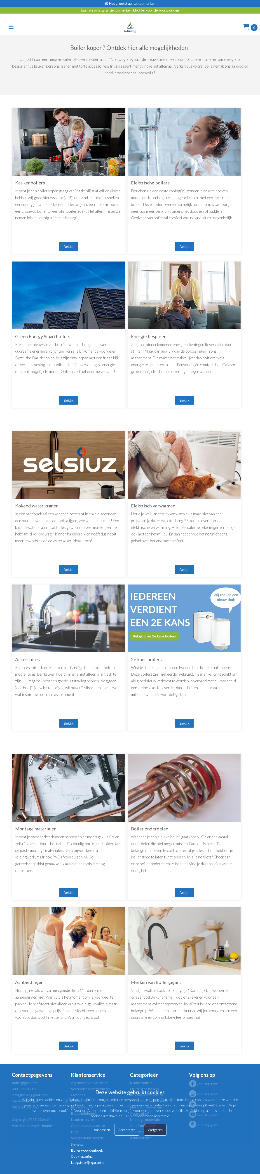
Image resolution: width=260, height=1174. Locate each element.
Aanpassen (102, 1130)
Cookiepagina (82, 1156)
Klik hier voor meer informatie (146, 1116)
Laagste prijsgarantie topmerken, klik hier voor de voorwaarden (130, 10)
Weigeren (155, 1130)
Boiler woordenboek (87, 1150)
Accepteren (127, 1130)
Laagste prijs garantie (87, 1162)
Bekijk (68, 246)
